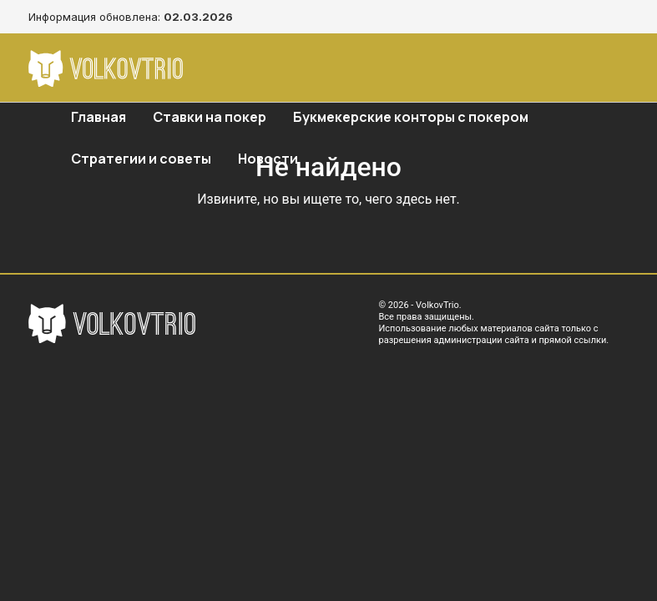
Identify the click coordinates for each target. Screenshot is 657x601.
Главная (98, 117)
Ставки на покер (209, 117)
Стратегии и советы (141, 158)
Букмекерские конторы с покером (410, 117)
